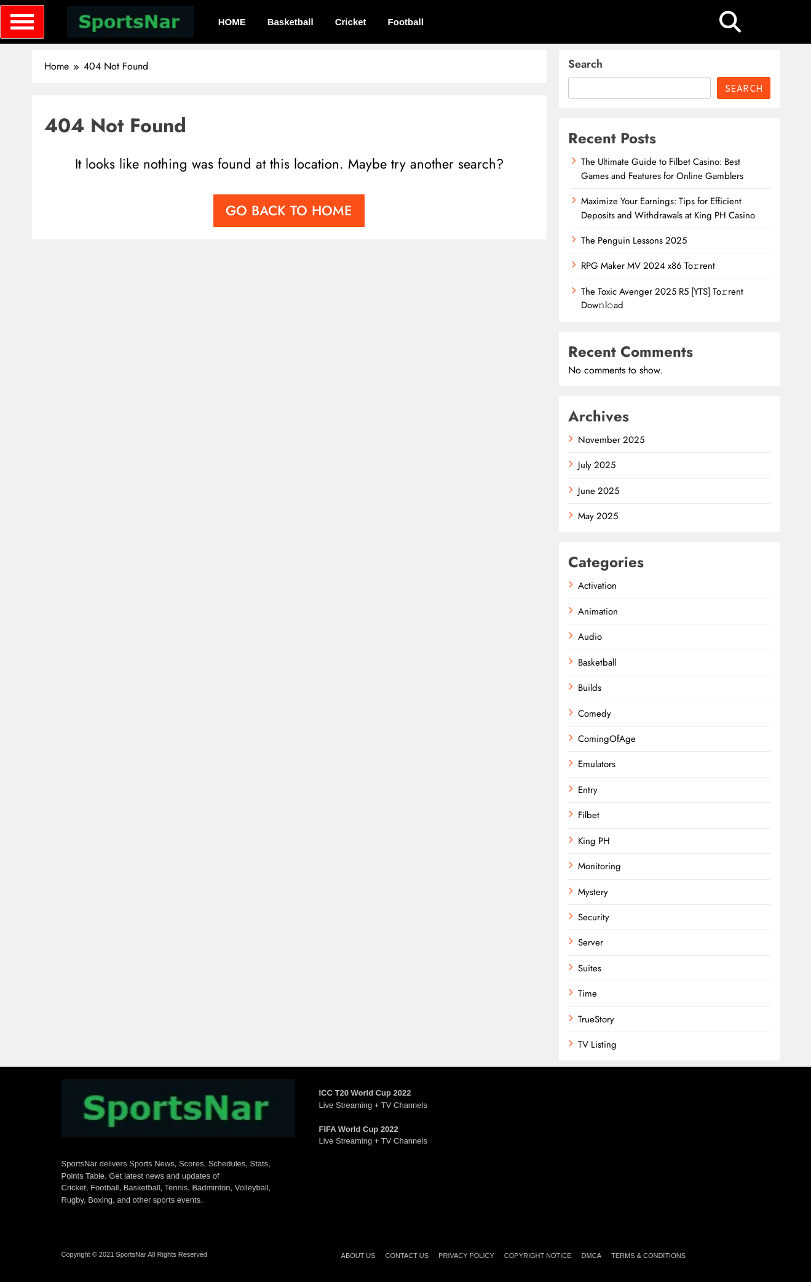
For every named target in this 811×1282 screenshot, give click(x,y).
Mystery (593, 892)
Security (593, 917)
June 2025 (598, 491)
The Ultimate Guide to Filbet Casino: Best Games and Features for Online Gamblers (662, 168)
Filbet (588, 815)
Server (590, 942)
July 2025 (596, 465)
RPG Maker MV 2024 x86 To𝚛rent (648, 266)
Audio (590, 636)
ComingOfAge (607, 739)
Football (406, 22)
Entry (588, 790)
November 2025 (611, 440)
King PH (594, 841)
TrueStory (596, 1019)
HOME (232, 22)
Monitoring (599, 866)
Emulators (596, 764)
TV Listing (597, 1044)
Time (587, 993)
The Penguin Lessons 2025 (634, 240)
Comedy (594, 713)
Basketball (290, 22)
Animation (598, 611)
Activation (597, 585)
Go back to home (289, 210)
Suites (589, 968)
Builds (589, 688)
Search (585, 64)
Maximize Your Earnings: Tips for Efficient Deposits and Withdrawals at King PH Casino (668, 207)
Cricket (350, 22)
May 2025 (598, 516)
